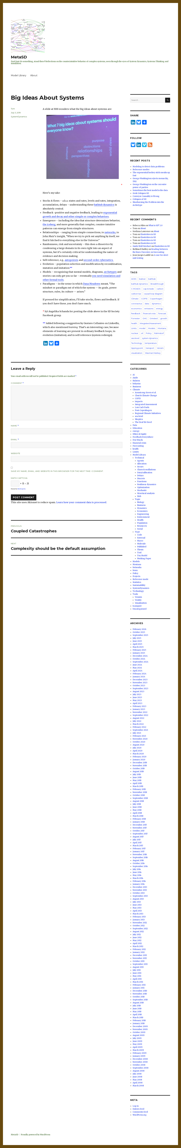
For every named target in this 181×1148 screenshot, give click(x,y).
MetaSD (19, 57)
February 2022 (139, 727)
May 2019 (137, 780)
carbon (160, 289)
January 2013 (139, 920)
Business (137, 386)
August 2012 (138, 931)
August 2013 (138, 899)
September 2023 (140, 688)
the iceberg (49, 224)
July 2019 (137, 774)
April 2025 (137, 644)
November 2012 (140, 922)
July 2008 (137, 1074)
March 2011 (138, 982)
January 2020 (139, 759)
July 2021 (137, 733)
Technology (136, 343)
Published (141, 546)
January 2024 (139, 676)
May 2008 (137, 1080)
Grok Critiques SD (141, 193)
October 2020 (139, 742)
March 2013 (138, 914)
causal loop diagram (153, 294)
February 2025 (139, 650)
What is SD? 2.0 (155, 225)
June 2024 (137, 665)
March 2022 (138, 724)
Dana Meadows (91, 283)
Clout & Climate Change (146, 395)
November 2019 (140, 765)
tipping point (137, 348)
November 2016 (140, 854)
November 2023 (140, 682)
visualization (136, 353)
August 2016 (138, 860)
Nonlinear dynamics (146, 484)
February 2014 (139, 881)
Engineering (143, 514)
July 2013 (137, 902)
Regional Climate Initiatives (148, 413)
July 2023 (137, 694)
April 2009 (137, 1047)
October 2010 (139, 997)
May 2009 (137, 1044)
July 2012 (137, 934)
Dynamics (142, 508)
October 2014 (139, 863)
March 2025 (138, 647)
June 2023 (137, 697)
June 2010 (137, 1008)
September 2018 (140, 798)
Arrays (140, 466)
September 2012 (140, 928)
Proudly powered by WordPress (35, 1134)
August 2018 (138, 801)
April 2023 (137, 703)
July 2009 (137, 1038)
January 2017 (138, 851)
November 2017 (140, 828)
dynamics (156, 303)
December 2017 (140, 825)
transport (150, 348)
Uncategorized (139, 609)
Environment (143, 517)
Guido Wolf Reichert (142, 246)
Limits (133, 328)
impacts (139, 401)
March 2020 (138, 754)
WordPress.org (139, 1115)
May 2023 (137, 700)
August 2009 (138, 1035)
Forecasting (138, 446)
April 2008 (137, 1083)
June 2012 (137, 937)
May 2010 (137, 1011)
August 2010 (138, 1003)
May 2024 (137, 668)
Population (142, 523)
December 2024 (140, 656)
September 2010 (140, 1000)
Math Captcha (19, 478)
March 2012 (138, 946)
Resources (142, 526)
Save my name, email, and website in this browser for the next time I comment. (57, 471)
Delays (140, 475)
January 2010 (139, 1023)
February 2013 (139, 917)
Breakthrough (157, 284)
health (134, 323)
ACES (133, 279)
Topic (137, 499)
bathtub (152, 279)
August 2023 (138, 691)
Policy (148, 333)
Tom (13, 109)
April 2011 (137, 979)
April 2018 (137, 813)
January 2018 (139, 822)
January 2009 (139, 1056)
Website (15, 453)
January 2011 (138, 988)
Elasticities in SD (148, 234)
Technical (139, 458)
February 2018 (139, 819)
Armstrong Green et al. (145, 392)
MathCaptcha (22, 489)
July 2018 (137, 804)
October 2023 (139, 685)
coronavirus (136, 303)
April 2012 (137, 943)
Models (151, 328)
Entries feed (138, 1109)
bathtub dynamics (104, 204)
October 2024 (139, 659)
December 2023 (140, 679)
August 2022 (138, 718)
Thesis (140, 549)
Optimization (143, 487)
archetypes (110, 271)
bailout (142, 279)
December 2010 (140, 991)
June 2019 (137, 777)
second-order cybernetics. (99, 260)
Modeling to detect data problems (148, 166)
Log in (136, 1106)
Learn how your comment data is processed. (81, 502)
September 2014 (140, 866)
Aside (135, 378)
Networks (137, 567)
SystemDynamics (19, 116)
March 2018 (138, 816)
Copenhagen (156, 299)
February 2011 (139, 985)
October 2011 (138, 961)
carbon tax (136, 294)
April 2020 (137, 751)
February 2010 (139, 1020)
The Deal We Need (143, 422)
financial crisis (149, 313)
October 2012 (139, 925)
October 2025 (139, 632)
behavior (137, 383)
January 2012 (139, 952)
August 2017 (138, 837)
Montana (162, 328)
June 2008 (137, 1077)
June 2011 (137, 973)
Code (139, 535)
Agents (140, 461)
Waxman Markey (152, 353)
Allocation (141, 464)
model (142, 328)
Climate (134, 299)
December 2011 (140, 955)
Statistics (137, 582)
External (141, 538)
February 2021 (139, 736)
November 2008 (140, 1062)
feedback (135, 313)
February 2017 (139, 848)
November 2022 (140, 712)
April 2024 (137, 671)
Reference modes (141, 169)
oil (142, 333)
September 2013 (140, 896)
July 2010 (137, 1005)
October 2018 (139, 795)
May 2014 (137, 875)
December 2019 (140, 762)
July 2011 (137, 970)
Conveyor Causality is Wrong (146, 196)
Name (15, 426)
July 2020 (137, 748)
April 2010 (137, 1014)
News (135, 570)
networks (110, 232)
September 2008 (140, 1068)
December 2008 (140, 1059)
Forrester (135, 318)
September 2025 (140, 635)
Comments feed (140, 1112)
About (33, 75)
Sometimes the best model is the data (150, 190)
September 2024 (140, 662)
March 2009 (138, 1050)
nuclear (134, 333)
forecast (162, 313)
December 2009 (140, 1026)
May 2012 (137, 940)
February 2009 (139, 1053)
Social (140, 529)
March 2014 (138, 878)
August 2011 (138, 967)
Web (139, 496)
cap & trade (148, 289)
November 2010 (140, 994)
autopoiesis (71, 260)
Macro (140, 541)
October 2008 (139, 1065)
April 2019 (137, 783)
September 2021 (140, 730)
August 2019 (138, 771)
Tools (135, 594)
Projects (136, 576)
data (147, 303)
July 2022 (137, 721)
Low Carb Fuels (142, 407)
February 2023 (139, 706)
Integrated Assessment (150, 323)
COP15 (144, 299)
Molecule (141, 544)
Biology (140, 502)
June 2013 (137, 905)
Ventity (138, 600)
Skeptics (139, 419)
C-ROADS (135, 289)
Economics (142, 511)
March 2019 (138, 786)
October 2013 (139, 893)
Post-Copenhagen (143, 410)
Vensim (160, 348)
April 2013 (137, 911)
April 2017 (137, 842)
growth (163, 318)
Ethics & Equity (139, 434)
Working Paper (144, 558)
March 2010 (138, 1017)
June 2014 (137, 872)
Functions (141, 481)
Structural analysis (146, 493)
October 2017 (138, 831)
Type (137, 532)
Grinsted (154, 318)
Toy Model (142, 555)
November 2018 (140, 792)
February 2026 (139, 629)
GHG (145, 318)
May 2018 (137, 810)
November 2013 (140, 890)
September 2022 (140, 715)
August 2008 (138, 1071)
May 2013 (137, 908)
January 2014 (139, 884)
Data (135, 425)
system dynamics (150, 338)
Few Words (138, 440)
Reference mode (140, 579)
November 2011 (140, 958)
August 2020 (138, 745)
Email (15, 439)
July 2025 (137, 638)
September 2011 (140, 964)
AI (134, 375)
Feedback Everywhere (143, 437)
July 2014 (137, 869)
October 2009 (139, 1032)
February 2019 (139, 789)
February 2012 (139, 949)
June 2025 (137, 641)
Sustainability (139, 585)
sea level (135, 338)
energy (159, 308)
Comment (17, 383)
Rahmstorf (159, 333)
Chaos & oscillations (146, 469)
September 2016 (140, 857)
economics (136, 308)
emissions (148, 308)
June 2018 (137, 807)
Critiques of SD (139, 199)
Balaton (136, 381)
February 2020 (139, 757)
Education (137, 428)
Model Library (18, 75)
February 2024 (139, 674)
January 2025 (139, 653)
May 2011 (137, 976)
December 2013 (140, 887)
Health (140, 520)
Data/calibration (144, 472)
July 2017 (137, 839)
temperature (151, 343)
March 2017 (138, 845)
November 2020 (140, 739)
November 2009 (140, 1029)
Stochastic (142, 490)
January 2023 (139, 709)
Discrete (141, 478)
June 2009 (137, 1041)
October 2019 (139, 768)
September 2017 (140, 834)
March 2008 (138, 1085)
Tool (139, 552)
